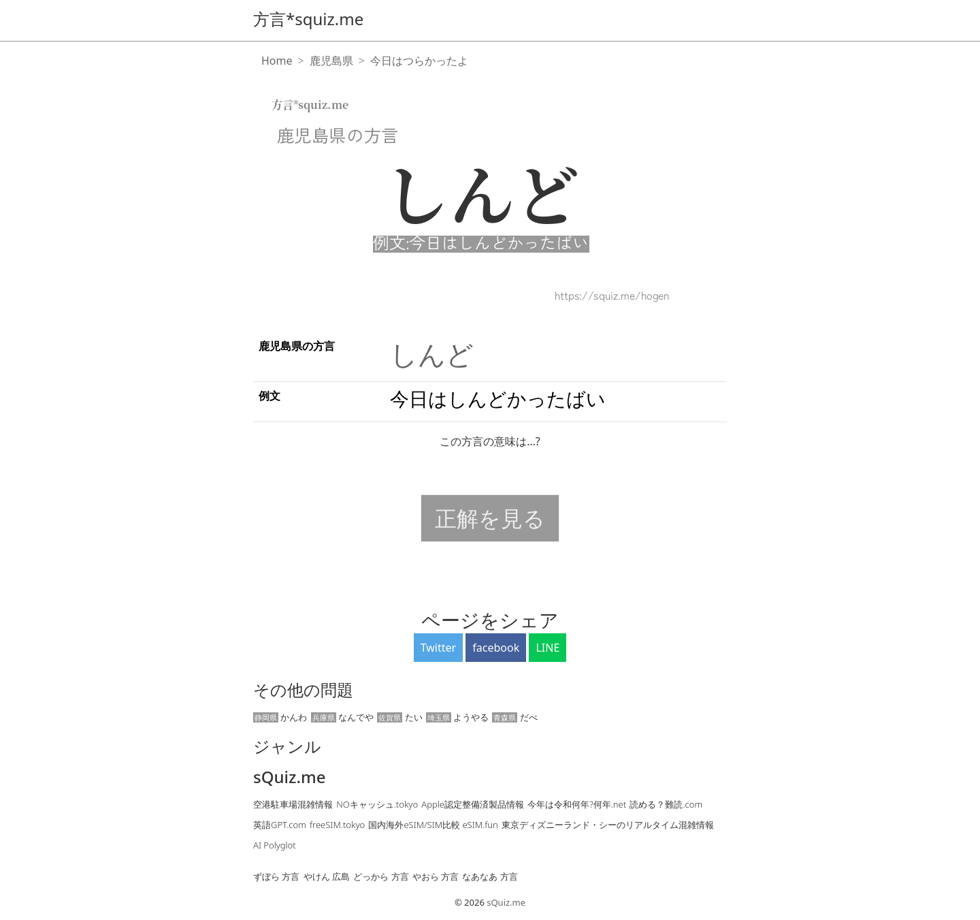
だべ (514, 717)
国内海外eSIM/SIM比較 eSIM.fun (432, 825)
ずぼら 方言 (276, 876)
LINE (547, 647)
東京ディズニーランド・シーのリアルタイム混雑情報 (608, 825)
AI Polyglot (274, 845)
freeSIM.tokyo (337, 825)
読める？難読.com (666, 804)
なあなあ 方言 (489, 876)
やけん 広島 (327, 876)
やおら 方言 (435, 876)
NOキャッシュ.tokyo (377, 804)
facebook (495, 647)
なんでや (342, 717)
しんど (432, 353)
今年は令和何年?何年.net (576, 804)
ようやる (457, 717)
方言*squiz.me (308, 18)
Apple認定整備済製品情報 (472, 804)
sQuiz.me (289, 777)
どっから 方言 (380, 876)
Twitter (438, 647)
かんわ (280, 717)
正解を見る (490, 518)
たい (399, 717)
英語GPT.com (279, 825)
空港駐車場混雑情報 (293, 804)
